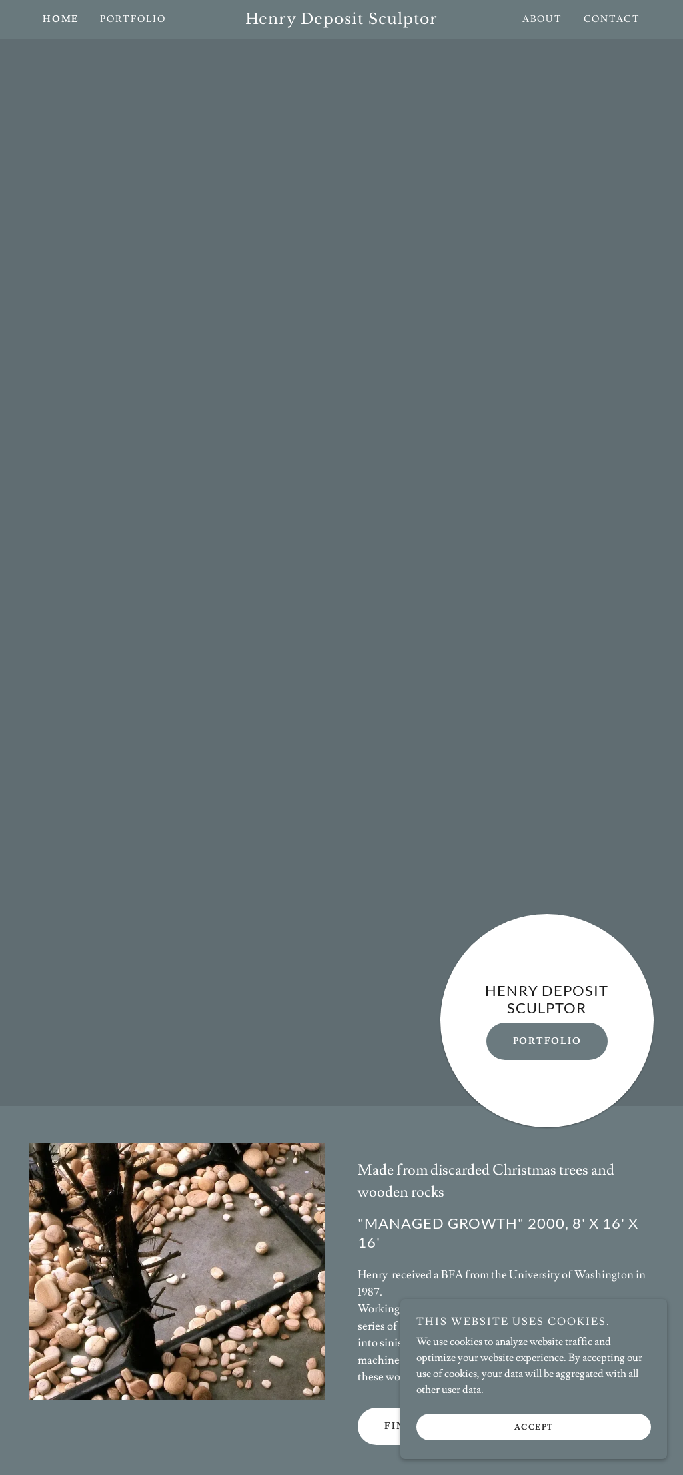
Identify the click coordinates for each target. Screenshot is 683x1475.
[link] (342, 20)
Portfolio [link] (133, 19)
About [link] (542, 19)
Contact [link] (612, 19)
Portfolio (547, 1041)
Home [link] (61, 19)
